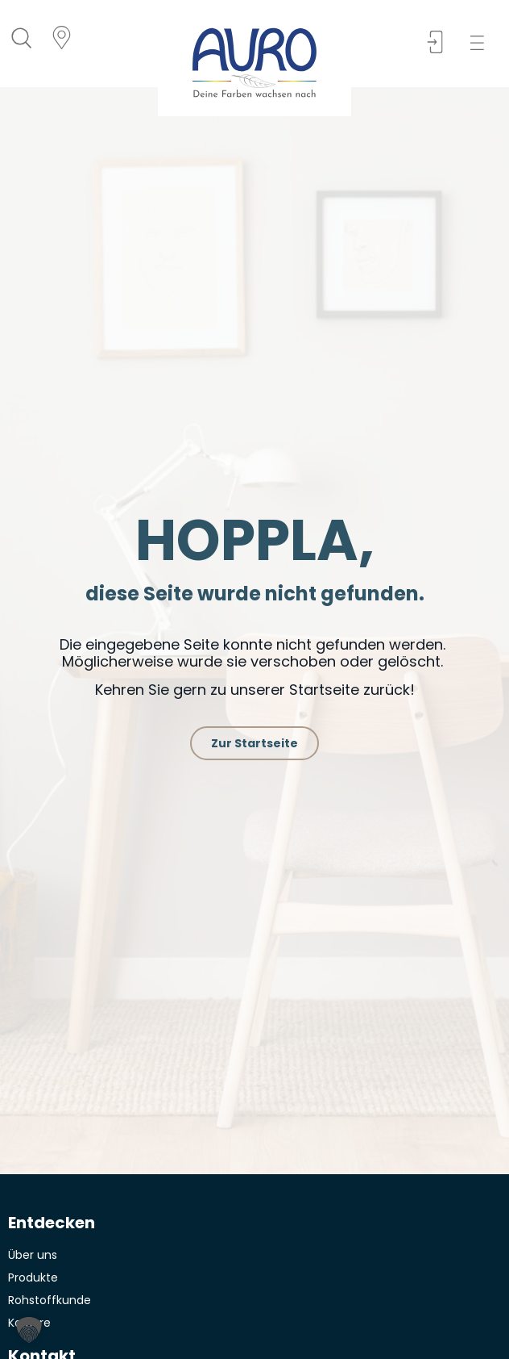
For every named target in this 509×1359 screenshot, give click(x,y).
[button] (482, 43)
